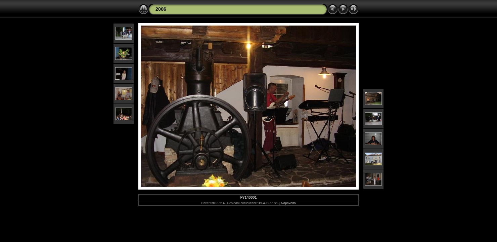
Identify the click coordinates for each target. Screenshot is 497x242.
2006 (160, 9)
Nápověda (288, 203)
